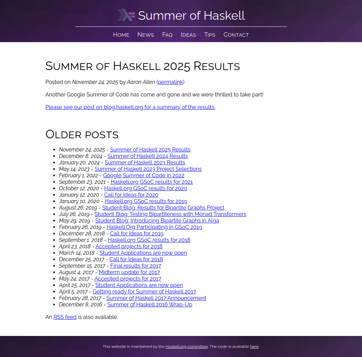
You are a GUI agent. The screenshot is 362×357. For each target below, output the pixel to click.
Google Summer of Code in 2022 (143, 175)
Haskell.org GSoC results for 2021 (152, 182)
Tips (209, 34)
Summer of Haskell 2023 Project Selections (148, 169)
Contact (236, 34)
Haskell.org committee (187, 346)
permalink (170, 82)
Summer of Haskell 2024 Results (147, 156)
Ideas (188, 34)
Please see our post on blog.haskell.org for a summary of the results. (130, 107)
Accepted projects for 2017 (128, 278)
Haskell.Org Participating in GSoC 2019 (154, 227)
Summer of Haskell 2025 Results (150, 149)
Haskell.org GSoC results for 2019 (146, 201)
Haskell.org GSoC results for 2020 (145, 188)
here (254, 346)
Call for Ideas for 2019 (136, 233)
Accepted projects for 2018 (129, 246)
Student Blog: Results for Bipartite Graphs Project (163, 207)
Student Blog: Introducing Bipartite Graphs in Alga (157, 220)
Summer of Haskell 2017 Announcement (156, 298)
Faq (167, 34)
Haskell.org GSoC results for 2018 (149, 240)
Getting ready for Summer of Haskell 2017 (144, 291)
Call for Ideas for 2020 (131, 195)
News (146, 34)
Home (121, 34)
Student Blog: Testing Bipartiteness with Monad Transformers (170, 214)
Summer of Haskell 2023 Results (145, 162)
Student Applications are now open (143, 253)
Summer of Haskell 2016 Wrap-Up (150, 304)
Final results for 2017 (135, 266)
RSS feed (65, 317)
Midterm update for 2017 (129, 272)
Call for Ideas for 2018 (136, 259)
